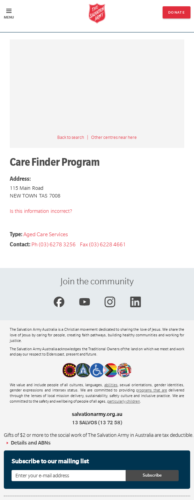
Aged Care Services (45, 234)
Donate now (176, 14)
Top (183, 491)
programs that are (151, 390)
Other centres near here (114, 137)
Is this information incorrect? (41, 211)
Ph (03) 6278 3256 (53, 244)
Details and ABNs (31, 443)
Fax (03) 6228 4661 (103, 244)
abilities (111, 385)
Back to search (70, 137)
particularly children (123, 402)
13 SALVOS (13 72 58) (97, 422)
